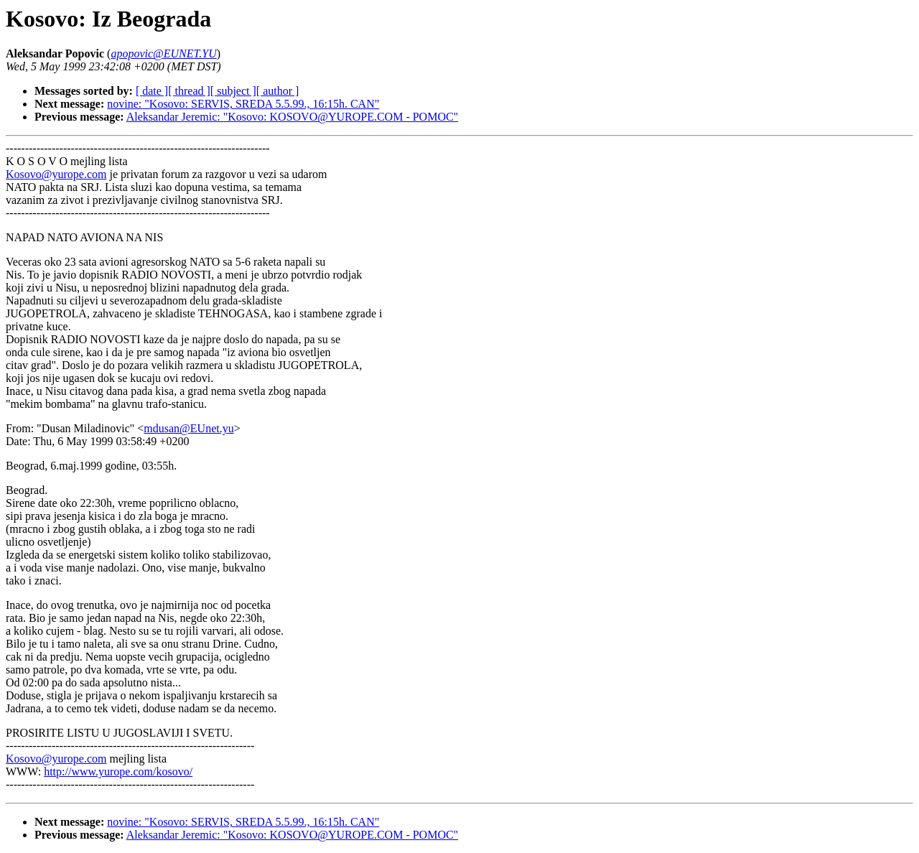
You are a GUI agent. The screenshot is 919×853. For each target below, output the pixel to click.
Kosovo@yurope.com (56, 174)
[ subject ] (233, 91)
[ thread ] (189, 91)
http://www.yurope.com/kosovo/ (118, 771)
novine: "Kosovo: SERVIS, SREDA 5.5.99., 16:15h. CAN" (243, 104)
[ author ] (277, 91)
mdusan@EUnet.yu (188, 428)
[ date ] (152, 91)
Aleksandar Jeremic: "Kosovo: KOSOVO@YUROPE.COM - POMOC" (292, 117)
